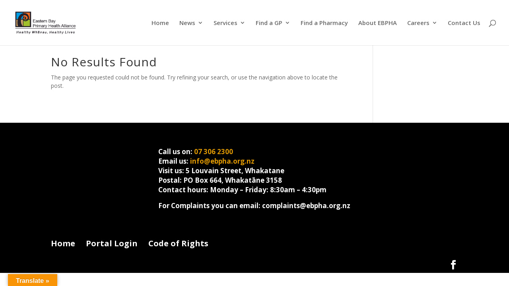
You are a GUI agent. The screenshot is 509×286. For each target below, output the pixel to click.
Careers (418, 23)
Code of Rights (178, 243)
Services (225, 23)
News (187, 23)
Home (160, 23)
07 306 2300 (213, 151)
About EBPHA (377, 23)
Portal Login (112, 243)
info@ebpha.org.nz (222, 161)
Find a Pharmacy (324, 23)
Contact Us (464, 23)
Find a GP (269, 23)
